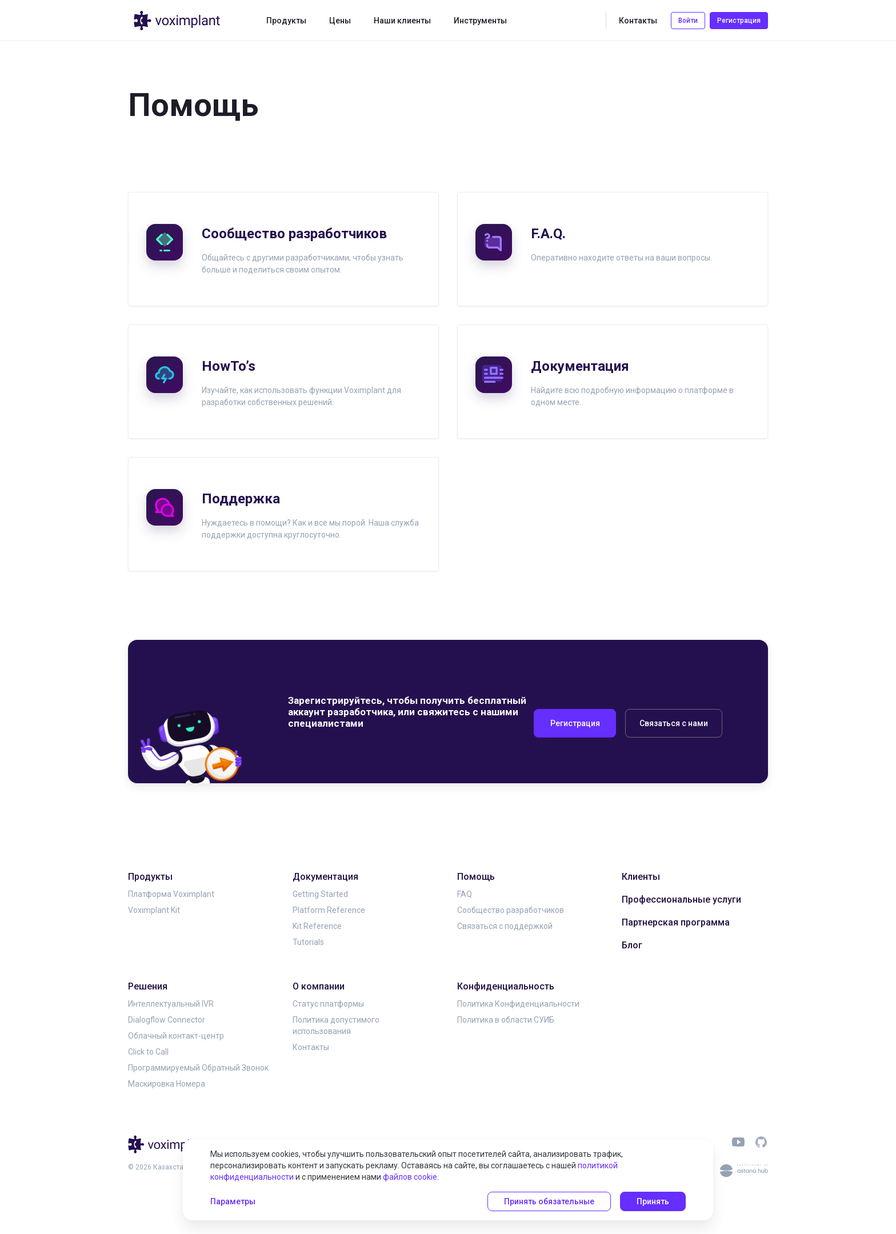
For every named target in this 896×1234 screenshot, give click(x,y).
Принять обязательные (549, 1201)
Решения (147, 986)
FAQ (464, 894)
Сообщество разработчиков (510, 910)
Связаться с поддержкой (505, 926)
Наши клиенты (402, 20)
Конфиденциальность (505, 986)
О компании (319, 986)
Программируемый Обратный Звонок (198, 1067)
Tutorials (308, 942)
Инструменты (480, 20)
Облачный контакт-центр (176, 1035)
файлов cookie (410, 1176)
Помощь (476, 876)
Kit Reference (317, 926)
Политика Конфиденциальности (518, 1003)
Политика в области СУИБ (505, 1019)
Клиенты (641, 876)
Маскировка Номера (166, 1083)
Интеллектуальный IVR (171, 1003)
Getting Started (320, 894)
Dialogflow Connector (166, 1019)
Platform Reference (329, 910)
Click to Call (148, 1051)
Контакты (638, 20)
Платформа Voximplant (171, 894)
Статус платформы (328, 1003)
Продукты (286, 20)
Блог (632, 945)
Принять (653, 1201)
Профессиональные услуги (681, 899)
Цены (340, 20)
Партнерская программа (676, 922)
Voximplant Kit (154, 910)
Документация (325, 876)
